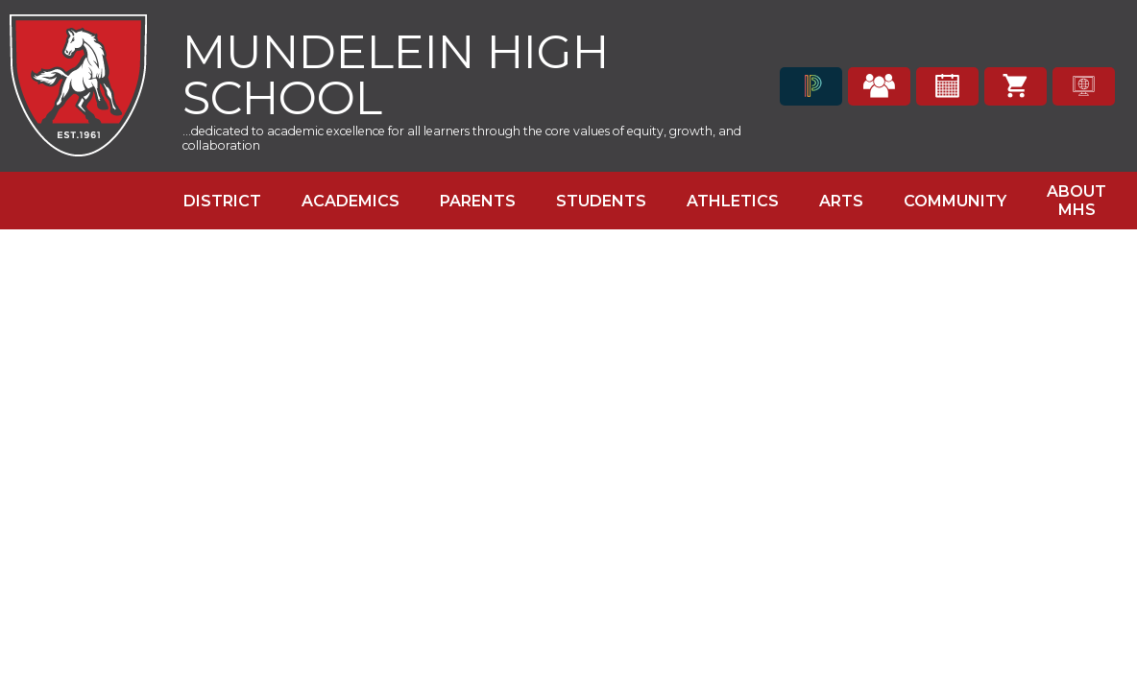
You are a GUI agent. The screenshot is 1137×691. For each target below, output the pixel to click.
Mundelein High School (395, 72)
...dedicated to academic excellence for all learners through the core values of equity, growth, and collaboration (461, 138)
